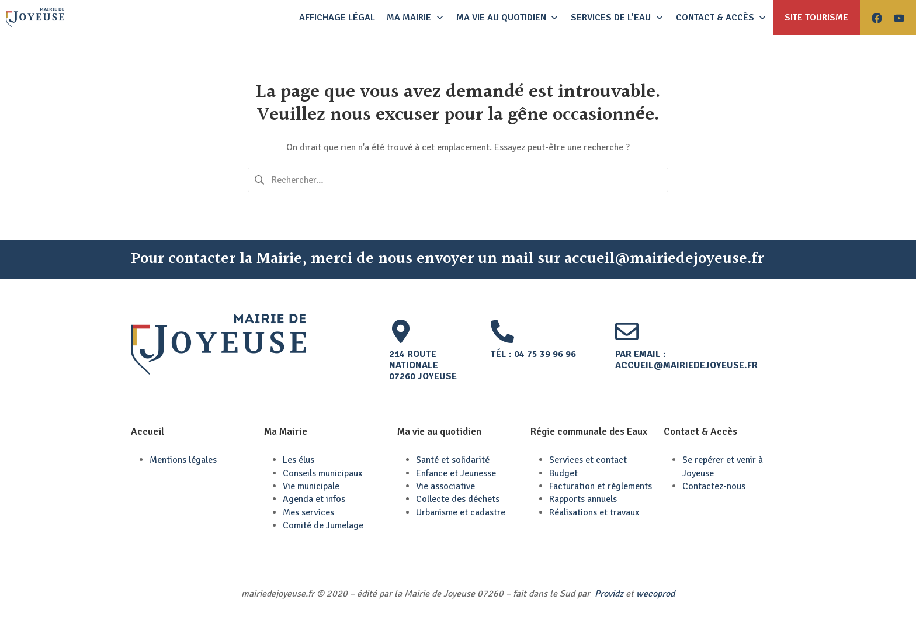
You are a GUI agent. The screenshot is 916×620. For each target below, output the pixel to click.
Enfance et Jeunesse (456, 473)
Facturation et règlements (600, 486)
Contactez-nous (713, 486)
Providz (609, 594)
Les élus (298, 460)
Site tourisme (816, 17)
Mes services (308, 512)
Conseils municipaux (322, 473)
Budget (563, 473)
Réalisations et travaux (594, 512)
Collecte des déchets (457, 499)
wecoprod (655, 594)
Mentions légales (183, 460)
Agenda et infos (314, 499)
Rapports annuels (583, 499)
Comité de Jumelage (323, 525)
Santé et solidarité (453, 460)
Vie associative (445, 486)
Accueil (147, 431)
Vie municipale (311, 486)
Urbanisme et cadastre (460, 512)
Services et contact (588, 460)
